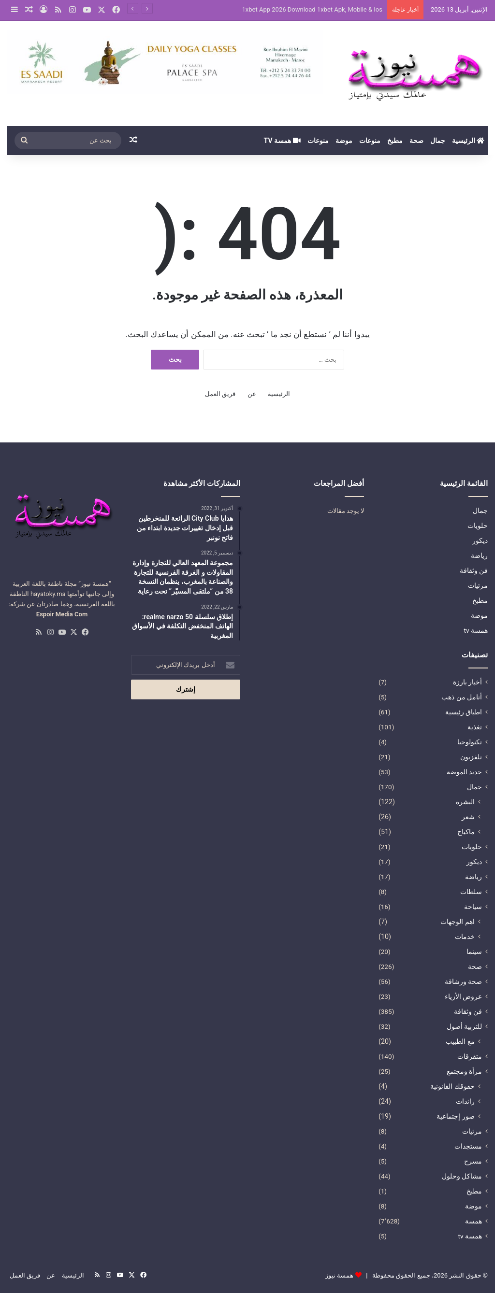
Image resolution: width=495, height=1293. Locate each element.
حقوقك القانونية (452, 1086)
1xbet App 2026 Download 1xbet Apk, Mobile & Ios (312, 9)
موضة (343, 140)
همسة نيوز (339, 1275)
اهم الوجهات (457, 921)
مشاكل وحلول (462, 1176)
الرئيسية (468, 140)
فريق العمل (220, 394)
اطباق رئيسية (463, 712)
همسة (473, 1221)
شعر (468, 817)
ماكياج (466, 832)
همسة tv (282, 140)
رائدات (465, 1101)
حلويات (477, 525)
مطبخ (395, 140)
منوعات (369, 140)
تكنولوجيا (469, 742)
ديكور (480, 540)
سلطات (471, 891)
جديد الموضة (464, 772)
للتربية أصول (464, 1026)
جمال (437, 140)
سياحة (473, 906)
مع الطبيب (460, 1041)
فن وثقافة (474, 570)
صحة (416, 140)
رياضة (479, 555)
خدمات (465, 936)
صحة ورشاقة (463, 981)
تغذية (474, 727)
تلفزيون (471, 757)
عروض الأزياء (463, 996)
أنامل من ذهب (461, 697)
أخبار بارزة (467, 682)
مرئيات (478, 585)
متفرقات (469, 1056)
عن (252, 394)
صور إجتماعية (456, 1116)
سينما (474, 951)
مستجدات (468, 1146)
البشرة (465, 802)
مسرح (473, 1161)
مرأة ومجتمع (464, 1071)
